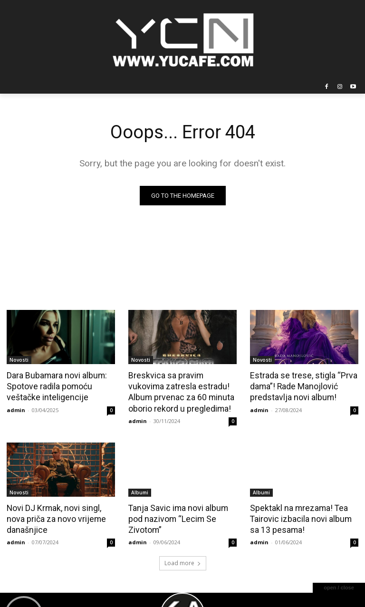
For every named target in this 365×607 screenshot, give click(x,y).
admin (16, 408)
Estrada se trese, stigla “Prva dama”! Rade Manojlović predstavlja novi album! (301, 386)
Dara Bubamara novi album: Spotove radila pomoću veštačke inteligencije (55, 386)
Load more (182, 560)
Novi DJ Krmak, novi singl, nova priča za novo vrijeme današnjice (54, 516)
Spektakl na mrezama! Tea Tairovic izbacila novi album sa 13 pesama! (304, 516)
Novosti (19, 359)
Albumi (139, 490)
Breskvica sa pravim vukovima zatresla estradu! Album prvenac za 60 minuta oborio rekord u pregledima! (181, 391)
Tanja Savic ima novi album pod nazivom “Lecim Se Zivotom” (176, 516)
